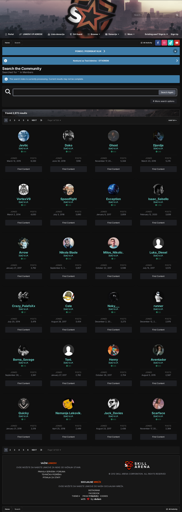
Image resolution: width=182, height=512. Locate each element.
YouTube (94, 496)
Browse (94, 34)
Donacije (112, 34)
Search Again (167, 92)
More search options (163, 101)
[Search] (145, 15)
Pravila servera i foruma (51, 471)
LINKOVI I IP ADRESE (32, 34)
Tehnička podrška (52, 474)
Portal (11, 34)
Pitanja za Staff (51, 477)
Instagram (94, 490)
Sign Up (174, 34)
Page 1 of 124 (54, 120)
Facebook (94, 493)
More (130, 34)
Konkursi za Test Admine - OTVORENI (91, 60)
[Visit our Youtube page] (177, 43)
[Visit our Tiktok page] (170, 43)
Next (34, 120)
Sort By (172, 120)
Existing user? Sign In (156, 34)
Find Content (24, 169)
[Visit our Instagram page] (164, 43)
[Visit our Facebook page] (158, 43)
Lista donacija (58, 34)
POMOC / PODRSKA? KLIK (88, 51)
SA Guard (77, 34)
